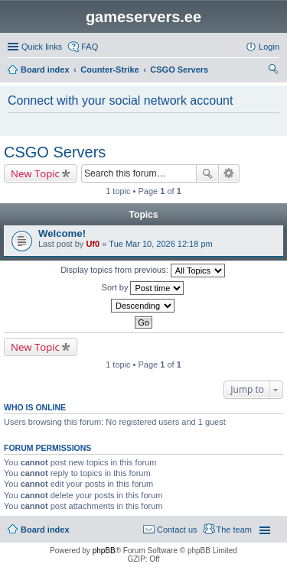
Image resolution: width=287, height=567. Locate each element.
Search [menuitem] (273, 71)
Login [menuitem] (269, 46)
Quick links (41, 46)
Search (207, 173)
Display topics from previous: (142, 270)
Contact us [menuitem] (177, 529)
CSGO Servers (55, 152)
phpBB (104, 550)
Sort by (143, 288)
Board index (45, 529)
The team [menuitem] (234, 529)
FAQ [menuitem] (89, 46)
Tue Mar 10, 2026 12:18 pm (160, 243)
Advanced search (229, 173)
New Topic (35, 173)
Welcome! (62, 233)
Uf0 (92, 243)
